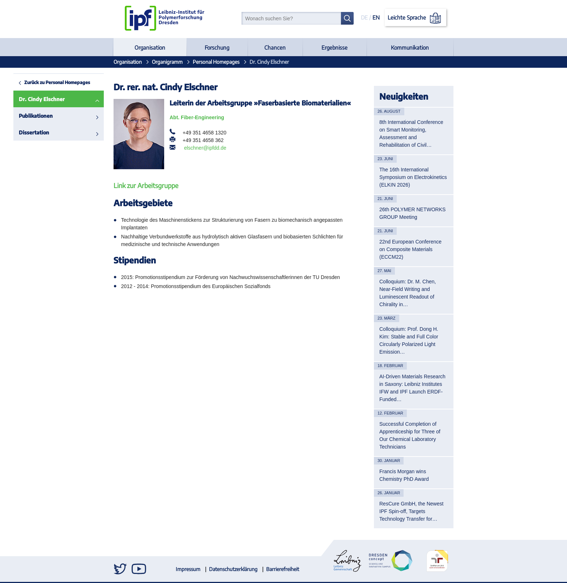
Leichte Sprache (416, 18)
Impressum (188, 569)
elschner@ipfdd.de (205, 148)
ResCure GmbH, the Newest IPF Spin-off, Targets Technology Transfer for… (411, 511)
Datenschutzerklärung (233, 569)
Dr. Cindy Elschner (28, 99)
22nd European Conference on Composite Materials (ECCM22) (410, 249)
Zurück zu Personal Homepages (44, 82)
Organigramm (167, 62)
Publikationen (22, 116)
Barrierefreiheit (282, 569)
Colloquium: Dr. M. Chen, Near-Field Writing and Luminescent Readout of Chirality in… (407, 293)
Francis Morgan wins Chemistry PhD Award (404, 475)
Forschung (217, 47)
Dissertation (20, 132)
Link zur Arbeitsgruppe (146, 185)
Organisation (150, 47)
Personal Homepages (216, 62)
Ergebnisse (334, 47)
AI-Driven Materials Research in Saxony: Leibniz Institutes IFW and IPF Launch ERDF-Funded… (412, 388)
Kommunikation (410, 47)
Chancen (275, 47)
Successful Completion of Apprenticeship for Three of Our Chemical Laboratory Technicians (409, 435)
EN (376, 17)
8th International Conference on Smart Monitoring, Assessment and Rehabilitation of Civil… (411, 133)
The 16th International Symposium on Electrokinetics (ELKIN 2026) (413, 177)
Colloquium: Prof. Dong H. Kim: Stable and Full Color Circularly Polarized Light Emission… (408, 340)
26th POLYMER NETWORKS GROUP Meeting (412, 213)
